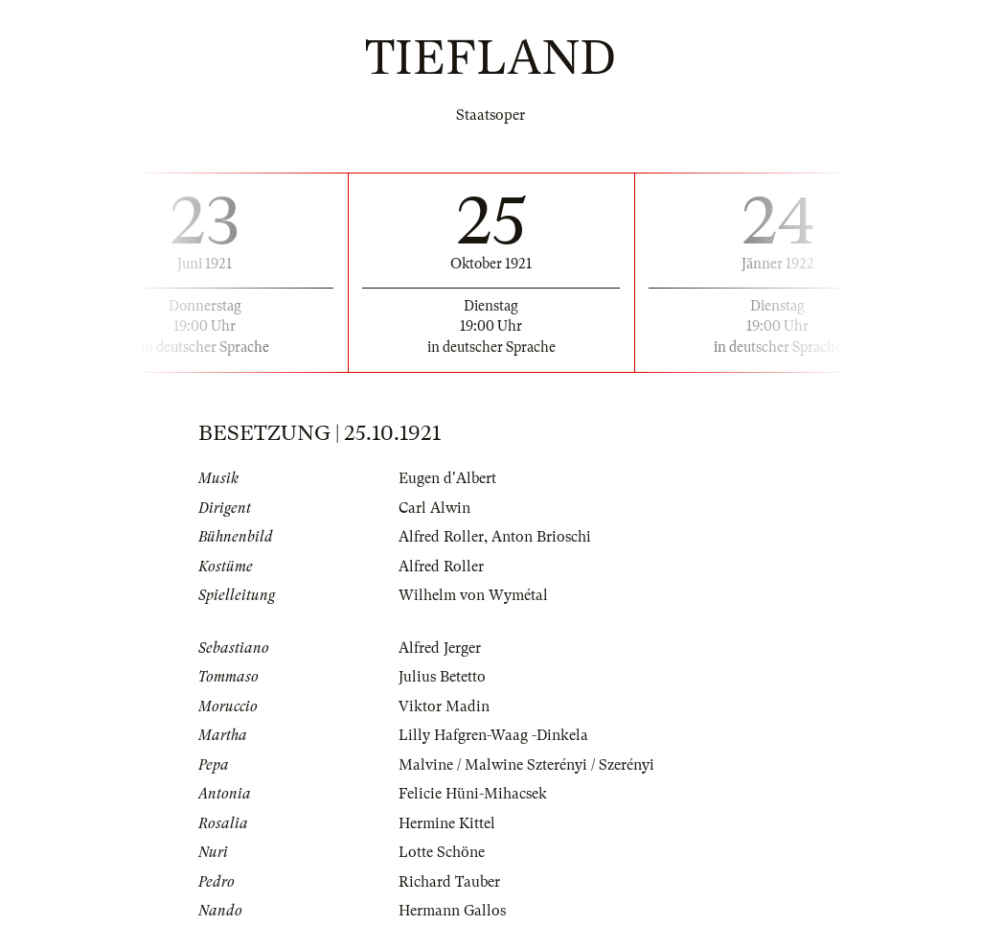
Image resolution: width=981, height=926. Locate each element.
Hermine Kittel (447, 823)
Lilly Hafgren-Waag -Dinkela (493, 735)
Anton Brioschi (541, 536)
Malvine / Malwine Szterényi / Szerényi (526, 765)
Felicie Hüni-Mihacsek (473, 793)
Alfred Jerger (440, 648)
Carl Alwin (434, 508)
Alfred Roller (441, 536)
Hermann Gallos (452, 910)
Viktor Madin (444, 706)
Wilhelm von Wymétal (473, 595)
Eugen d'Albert (447, 478)
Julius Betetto (442, 676)
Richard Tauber (449, 882)
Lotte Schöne (442, 852)
